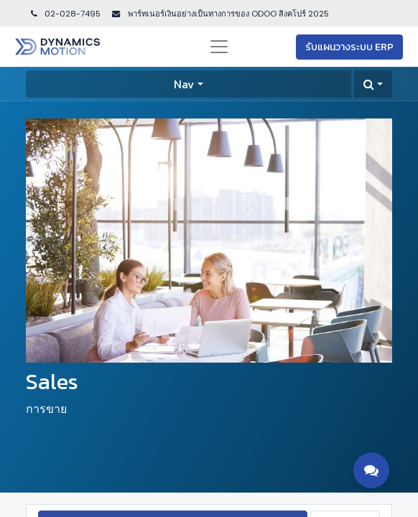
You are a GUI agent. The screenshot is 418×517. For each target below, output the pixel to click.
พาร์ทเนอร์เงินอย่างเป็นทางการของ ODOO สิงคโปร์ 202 (225, 13)
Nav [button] (184, 84)
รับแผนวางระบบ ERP (349, 47)
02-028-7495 (65, 13)
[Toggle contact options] (371, 470)
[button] (373, 84)
